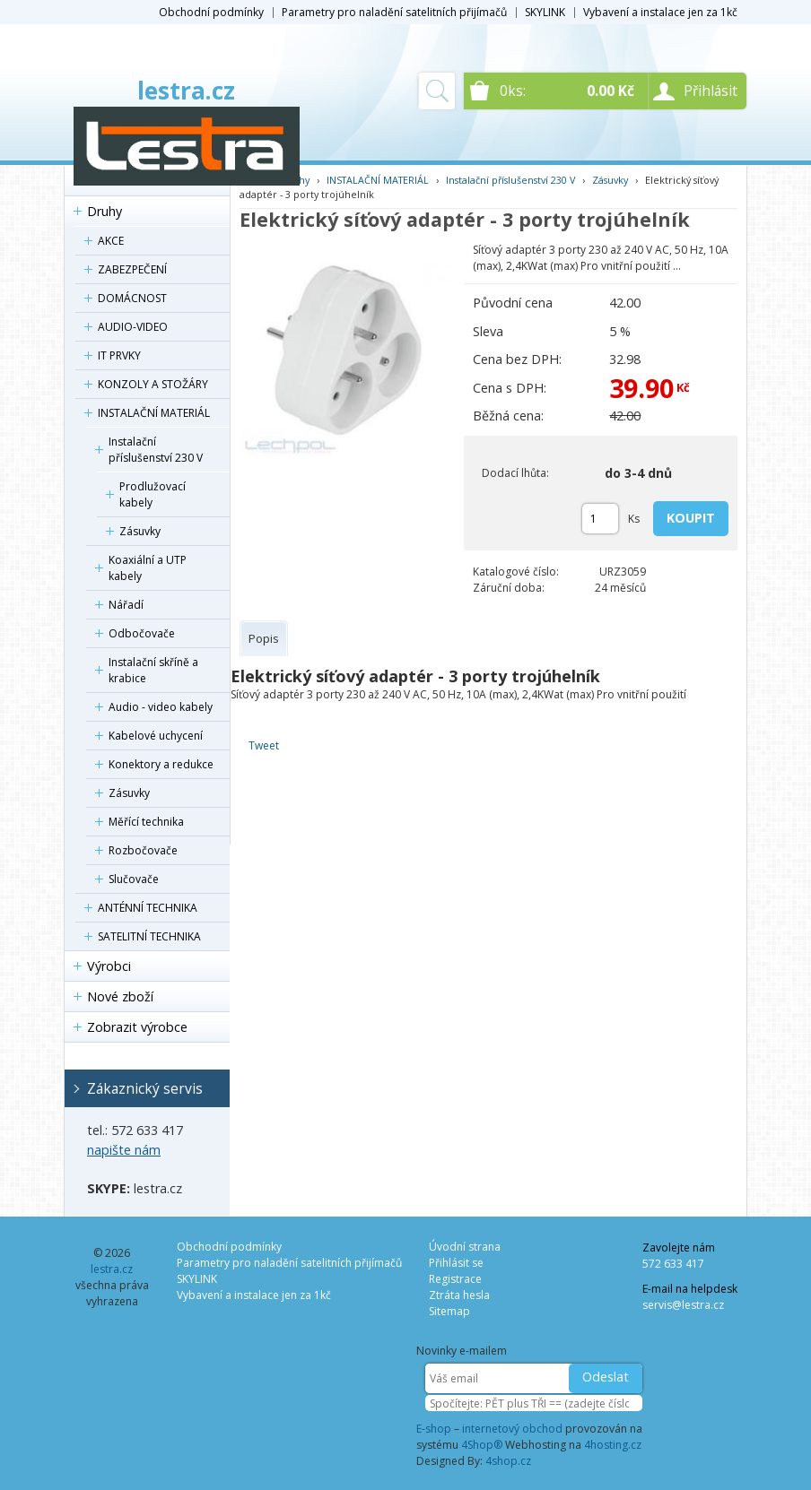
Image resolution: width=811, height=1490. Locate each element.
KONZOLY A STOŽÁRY (153, 384)
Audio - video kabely (161, 707)
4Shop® (481, 1444)
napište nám (124, 1149)
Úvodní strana (465, 1246)
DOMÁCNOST (132, 298)
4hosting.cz (612, 1444)
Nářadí (126, 604)
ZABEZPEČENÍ (132, 269)
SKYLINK (545, 12)
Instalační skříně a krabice (153, 670)
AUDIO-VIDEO (133, 326)
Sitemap (449, 1311)
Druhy (104, 211)
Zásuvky (140, 531)
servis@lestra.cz (683, 1304)
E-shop (433, 1428)
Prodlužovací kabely (152, 494)
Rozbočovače (143, 850)
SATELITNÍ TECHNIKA (149, 936)
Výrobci (109, 966)
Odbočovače (142, 633)
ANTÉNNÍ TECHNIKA (147, 907)
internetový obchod (512, 1428)
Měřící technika (146, 821)
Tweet (264, 745)
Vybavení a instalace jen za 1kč (660, 12)
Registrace (455, 1278)
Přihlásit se (456, 1262)
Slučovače (134, 879)
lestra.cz (186, 90)
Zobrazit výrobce (137, 1026)
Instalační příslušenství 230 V (156, 449)
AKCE (111, 240)
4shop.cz (508, 1460)
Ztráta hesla (459, 1295)
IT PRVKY (119, 355)
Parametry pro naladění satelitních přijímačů (394, 12)
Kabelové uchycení (156, 735)
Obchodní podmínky (211, 12)
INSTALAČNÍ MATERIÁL (154, 412)
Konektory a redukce (161, 764)
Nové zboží (120, 996)
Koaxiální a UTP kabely (148, 568)
